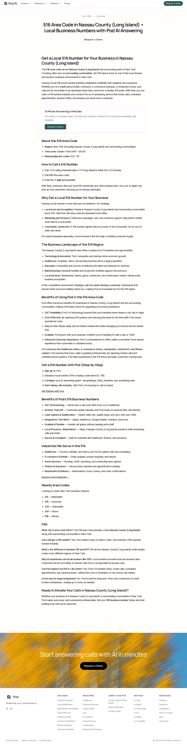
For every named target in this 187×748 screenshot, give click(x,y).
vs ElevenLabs (140, 708)
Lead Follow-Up (64, 713)
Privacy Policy (12, 740)
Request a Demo (173, 3)
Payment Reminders (65, 729)
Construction (88, 725)
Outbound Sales (64, 717)
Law (84, 713)
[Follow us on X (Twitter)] (7, 708)
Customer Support (65, 700)
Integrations (164, 708)
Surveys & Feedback (66, 721)
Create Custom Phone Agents (117, 701)
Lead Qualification (65, 704)
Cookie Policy (45, 740)
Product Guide (114, 711)
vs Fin (136, 713)
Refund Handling (64, 725)
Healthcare (87, 700)
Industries (163, 704)
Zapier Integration (115, 707)
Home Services (89, 721)
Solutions (55, 3)
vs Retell (137, 717)
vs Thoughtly (139, 721)
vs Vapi (137, 700)
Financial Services (90, 704)
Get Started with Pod (53, 391)
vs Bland (137, 704)
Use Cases (164, 721)
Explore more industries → (56, 477)
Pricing (67, 3)
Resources (41, 3)
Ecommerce (88, 717)
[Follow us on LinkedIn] (11, 708)
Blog (161, 717)
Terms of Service (28, 740)
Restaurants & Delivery (92, 729)
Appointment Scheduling (67, 708)
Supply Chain (88, 708)
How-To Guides (166, 713)
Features (26, 3)
